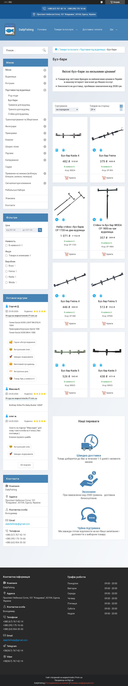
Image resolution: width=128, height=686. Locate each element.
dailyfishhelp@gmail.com (17, 524)
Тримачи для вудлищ (19, 105)
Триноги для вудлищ (18, 109)
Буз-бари (12, 100)
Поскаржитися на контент (57, 683)
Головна (41, 29)
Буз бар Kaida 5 (70, 370)
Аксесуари (10, 126)
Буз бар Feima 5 (107, 301)
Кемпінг (9, 140)
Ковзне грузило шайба (20, 437)
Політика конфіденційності (82, 683)
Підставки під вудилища (92, 49)
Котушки (9, 83)
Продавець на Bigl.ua (64, 680)
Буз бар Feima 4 (70, 301)
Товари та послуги (63, 29)
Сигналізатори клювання (18, 183)
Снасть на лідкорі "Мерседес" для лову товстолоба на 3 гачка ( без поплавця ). (25, 431)
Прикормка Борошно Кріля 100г (24, 329)
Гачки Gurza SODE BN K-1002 (22, 332)
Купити (72, 178)
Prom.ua (78, 677)
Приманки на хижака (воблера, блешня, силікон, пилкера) (21, 175)
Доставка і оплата (92, 29)
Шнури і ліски (12, 146)
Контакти (10, 205)
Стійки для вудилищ (18, 114)
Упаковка (10, 198)
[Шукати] (44, 50)
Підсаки (9, 153)
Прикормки (11, 133)
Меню (8, 70)
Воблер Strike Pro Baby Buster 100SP (25, 405)
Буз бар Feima (107, 155)
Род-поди (13, 95)
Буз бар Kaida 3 (107, 370)
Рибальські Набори (15, 190)
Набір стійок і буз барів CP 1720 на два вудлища (70, 228)
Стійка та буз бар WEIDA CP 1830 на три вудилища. (107, 229)
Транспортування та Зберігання (21, 119)
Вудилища (10, 76)
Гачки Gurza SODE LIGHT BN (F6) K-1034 (25, 323)
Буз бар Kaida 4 (70, 155)
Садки (8, 167)
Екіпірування (11, 160)
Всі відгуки (26, 465)
